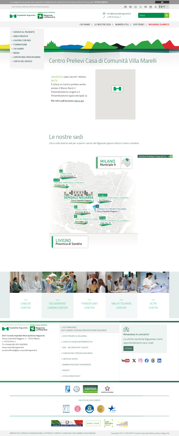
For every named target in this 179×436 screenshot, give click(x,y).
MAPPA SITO (15, 433)
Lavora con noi (22, 40)
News (16, 53)
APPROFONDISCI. (101, 2)
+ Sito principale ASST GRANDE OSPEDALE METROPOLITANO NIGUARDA (84, 329)
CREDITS (58, 433)
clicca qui (79, 101)
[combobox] (155, 156)
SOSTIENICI (138, 24)
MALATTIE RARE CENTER (121, 305)
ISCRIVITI (128, 348)
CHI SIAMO (85, 24)
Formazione (20, 44)
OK (162, 2)
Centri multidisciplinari (26, 57)
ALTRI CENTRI (153, 305)
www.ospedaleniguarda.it (13, 347)
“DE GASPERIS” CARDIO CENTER (58, 305)
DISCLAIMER (78, 433)
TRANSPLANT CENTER (89, 305)
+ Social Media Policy (70, 376)
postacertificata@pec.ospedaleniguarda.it (19, 350)
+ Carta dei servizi (69, 358)
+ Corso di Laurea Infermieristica (76, 341)
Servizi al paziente (24, 32)
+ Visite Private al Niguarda (74, 335)
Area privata (20, 36)
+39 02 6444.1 (114, 17)
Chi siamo (18, 48)
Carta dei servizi (22, 61)
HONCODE (67, 433)
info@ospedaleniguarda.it (119, 13)
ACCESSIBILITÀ (89, 433)
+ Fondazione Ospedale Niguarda (76, 353)
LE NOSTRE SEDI (102, 24)
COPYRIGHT (48, 433)
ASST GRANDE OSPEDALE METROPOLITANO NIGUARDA (30, 7)
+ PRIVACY (65, 370)
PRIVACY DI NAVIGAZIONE (31, 433)
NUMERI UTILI (122, 24)
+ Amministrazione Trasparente (76, 364)
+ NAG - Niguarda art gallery (74, 347)
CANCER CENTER (26, 305)
